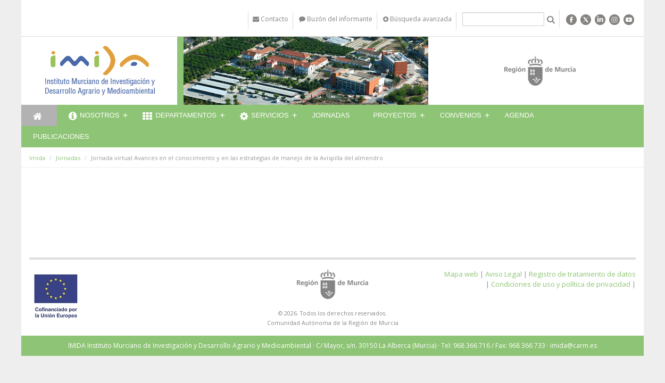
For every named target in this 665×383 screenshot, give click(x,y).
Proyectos (394, 115)
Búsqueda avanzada (417, 18)
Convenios (460, 115)
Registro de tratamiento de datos (582, 274)
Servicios (264, 116)
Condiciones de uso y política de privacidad (560, 284)
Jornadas (331, 115)
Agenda (519, 115)
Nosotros (94, 116)
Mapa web (461, 274)
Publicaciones (61, 136)
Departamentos (180, 116)
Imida (37, 158)
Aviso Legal (503, 274)
